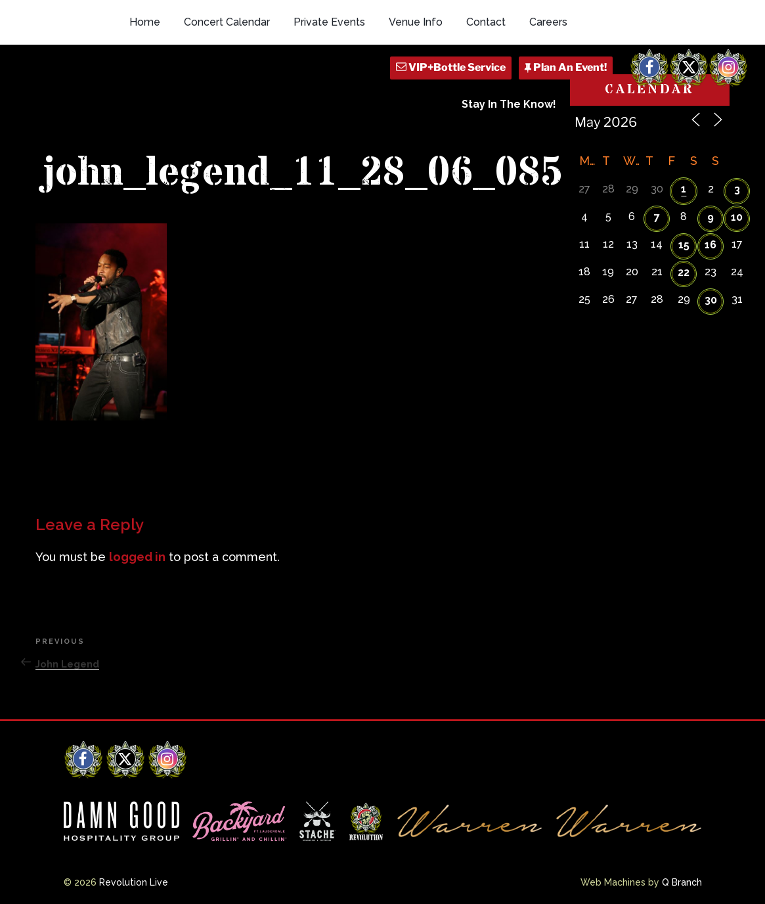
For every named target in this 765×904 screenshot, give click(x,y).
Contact (486, 22)
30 (711, 300)
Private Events (329, 22)
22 (683, 272)
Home (144, 22)
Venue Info (416, 22)
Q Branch (682, 882)
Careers (548, 22)
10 (737, 217)
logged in (137, 557)
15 (683, 244)
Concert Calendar (227, 22)
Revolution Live (133, 882)
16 (710, 244)
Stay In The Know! (509, 104)
